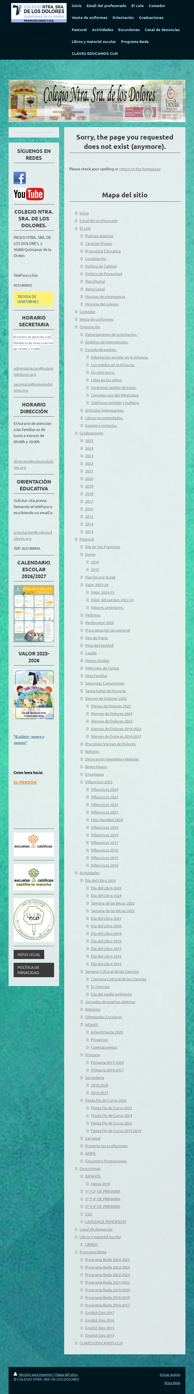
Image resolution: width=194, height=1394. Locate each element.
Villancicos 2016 (104, 850)
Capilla (91, 652)
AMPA (90, 1153)
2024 (89, 448)
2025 (89, 440)
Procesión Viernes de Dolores (110, 743)
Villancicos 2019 (104, 827)
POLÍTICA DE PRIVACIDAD (28, 970)
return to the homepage (140, 168)
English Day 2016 (99, 1320)
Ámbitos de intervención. (107, 341)
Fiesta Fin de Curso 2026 (105, 1100)
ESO (88, 1214)
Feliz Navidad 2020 (107, 819)
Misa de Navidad (99, 645)
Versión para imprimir (34, 1374)
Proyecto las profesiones (106, 1145)
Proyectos (99, 1039)
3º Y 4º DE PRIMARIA (102, 1198)
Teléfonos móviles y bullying (115, 402)
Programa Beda (93, 1251)
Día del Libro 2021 (106, 918)
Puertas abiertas (99, 235)
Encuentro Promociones (106, 1160)
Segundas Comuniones (105, 683)
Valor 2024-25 (102, 592)
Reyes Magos (96, 766)
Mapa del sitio (66, 1374)
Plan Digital (95, 281)
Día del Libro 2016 (106, 956)
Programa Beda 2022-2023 (107, 1274)
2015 (89, 516)
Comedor (87, 311)
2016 (89, 508)
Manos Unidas (97, 660)
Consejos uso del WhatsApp (115, 395)
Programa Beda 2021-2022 (107, 1282)
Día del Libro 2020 (106, 925)
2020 (89, 478)
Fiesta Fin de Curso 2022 (111, 1123)
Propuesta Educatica (103, 250)
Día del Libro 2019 (106, 933)
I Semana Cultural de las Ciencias (119, 978)
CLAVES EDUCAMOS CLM (101, 1342)
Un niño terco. (103, 372)
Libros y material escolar (100, 1236)
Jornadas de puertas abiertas (110, 1001)
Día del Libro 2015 (106, 963)
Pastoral (87, 539)
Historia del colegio (101, 304)
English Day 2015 (99, 1327)
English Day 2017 (99, 1312)
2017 (89, 501)
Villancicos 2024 (104, 789)
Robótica (93, 1009)
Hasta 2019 (100, 1183)
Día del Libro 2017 (106, 948)
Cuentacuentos (104, 1047)
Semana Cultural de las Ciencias (112, 971)
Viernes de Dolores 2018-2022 (116, 728)
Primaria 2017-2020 (107, 1062)
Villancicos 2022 (104, 804)
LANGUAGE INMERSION (105, 1221)
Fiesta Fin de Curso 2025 (111, 1107)
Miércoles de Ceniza (102, 668)
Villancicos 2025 (98, 781)
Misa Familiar (96, 675)
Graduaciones (91, 432)
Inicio (84, 213)
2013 (89, 531)
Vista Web (172, 1382)
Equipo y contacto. (101, 425)
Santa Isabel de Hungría (105, 690)
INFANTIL (93, 1176)
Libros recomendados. (104, 417)
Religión (92, 751)
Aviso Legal (95, 288)
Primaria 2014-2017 (107, 1069)
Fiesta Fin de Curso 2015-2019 (116, 1130)
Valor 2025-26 (96, 584)
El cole (85, 228)
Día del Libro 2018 (106, 941)
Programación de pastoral (107, 630)
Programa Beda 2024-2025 (107, 1259)
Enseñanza (94, 774)
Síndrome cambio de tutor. (114, 387)
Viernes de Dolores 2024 (111, 713)
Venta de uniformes (96, 319)
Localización (95, 258)
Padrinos (93, 614)
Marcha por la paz (100, 577)
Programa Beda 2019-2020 (107, 1289)
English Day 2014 (99, 1335)
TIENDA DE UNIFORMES (28, 299)
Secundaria (94, 1077)
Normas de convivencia (105, 296)
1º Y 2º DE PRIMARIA (102, 1191)
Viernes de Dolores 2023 (111, 721)
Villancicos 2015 (104, 857)
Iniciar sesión (170, 1374)
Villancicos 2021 (104, 812)
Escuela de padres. (101, 349)
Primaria (92, 1054)
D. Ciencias (100, 986)
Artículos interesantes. (104, 410)
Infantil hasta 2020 (107, 1032)
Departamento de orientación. (111, 334)
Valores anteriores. (107, 607)
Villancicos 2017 (104, 842)
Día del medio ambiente (111, 994)
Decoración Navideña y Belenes (112, 759)
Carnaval (92, 1138)
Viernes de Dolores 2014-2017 (116, 736)
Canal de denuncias (96, 1229)
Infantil (91, 1024)
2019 (89, 486)
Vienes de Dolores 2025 (111, 705)
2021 (89, 470)
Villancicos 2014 (104, 865)
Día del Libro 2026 (100, 880)
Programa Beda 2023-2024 (107, 1267)
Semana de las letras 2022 (113, 910)
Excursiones (90, 1168)
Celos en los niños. (107, 379)
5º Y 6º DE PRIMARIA (102, 1206)
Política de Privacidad (103, 273)
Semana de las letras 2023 (113, 903)
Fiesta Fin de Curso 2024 (111, 1115)
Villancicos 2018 (104, 834)
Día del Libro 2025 (106, 887)
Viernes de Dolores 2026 (106, 698)
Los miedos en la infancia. (113, 364)
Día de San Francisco (102, 546)
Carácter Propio (98, 243)
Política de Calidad (101, 266)
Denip (90, 554)
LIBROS (91, 1244)
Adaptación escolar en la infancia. (120, 357)
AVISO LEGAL (28, 954)
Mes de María (96, 637)
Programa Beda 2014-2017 (107, 1304)
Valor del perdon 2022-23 (112, 599)
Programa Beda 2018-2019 (107, 1297)
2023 (89, 455)
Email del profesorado (99, 220)
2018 (89, 493)
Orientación (90, 326)
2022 (89, 463)
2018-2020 (99, 1085)
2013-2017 (99, 1092)
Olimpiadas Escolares (103, 1016)
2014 (89, 523)
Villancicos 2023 (104, 796)
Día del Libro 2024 (106, 895)
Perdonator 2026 (99, 622)
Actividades (90, 872)
